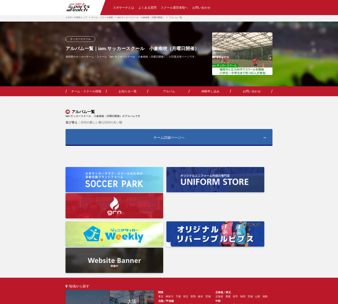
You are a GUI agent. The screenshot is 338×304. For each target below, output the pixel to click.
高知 (175, 253)
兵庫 (168, 244)
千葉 (178, 227)
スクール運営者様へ (174, 7)
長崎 (232, 253)
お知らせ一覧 (128, 91)
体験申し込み (210, 91)
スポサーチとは (123, 7)
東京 (87, 243)
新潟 (160, 236)
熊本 (247, 253)
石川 (168, 236)
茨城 (208, 227)
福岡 (131, 254)
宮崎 (255, 253)
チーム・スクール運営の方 (147, 272)
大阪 (131, 232)
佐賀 (225, 253)
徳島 (183, 253)
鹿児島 (264, 253)
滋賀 (183, 244)
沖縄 (218, 258)
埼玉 (185, 227)
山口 (225, 244)
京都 (175, 244)
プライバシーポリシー (169, 298)
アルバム (169, 91)
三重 (232, 236)
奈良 (190, 244)
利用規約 (141, 298)
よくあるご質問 (117, 272)
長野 (190, 236)
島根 (232, 244)
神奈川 (169, 227)
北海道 (219, 227)
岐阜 (225, 236)
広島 (218, 244)
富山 (175, 236)
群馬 (193, 227)
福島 (265, 227)
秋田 (243, 227)
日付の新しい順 (91, 122)
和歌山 (199, 244)
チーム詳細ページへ (209, 138)
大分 (240, 253)
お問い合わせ (201, 7)
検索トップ (72, 272)
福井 (183, 236)
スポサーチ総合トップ (76, 17)
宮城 (250, 227)
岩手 (235, 227)
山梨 (197, 236)
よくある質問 (147, 7)
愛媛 (160, 253)
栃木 (200, 227)
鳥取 (240, 244)
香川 (168, 253)
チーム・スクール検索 (102, 17)
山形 (257, 227)
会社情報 (122, 298)
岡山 (247, 244)
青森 (228, 227)
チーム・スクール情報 (86, 91)
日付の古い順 (113, 122)
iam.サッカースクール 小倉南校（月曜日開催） (141, 17)
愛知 (218, 236)
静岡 (240, 236)
